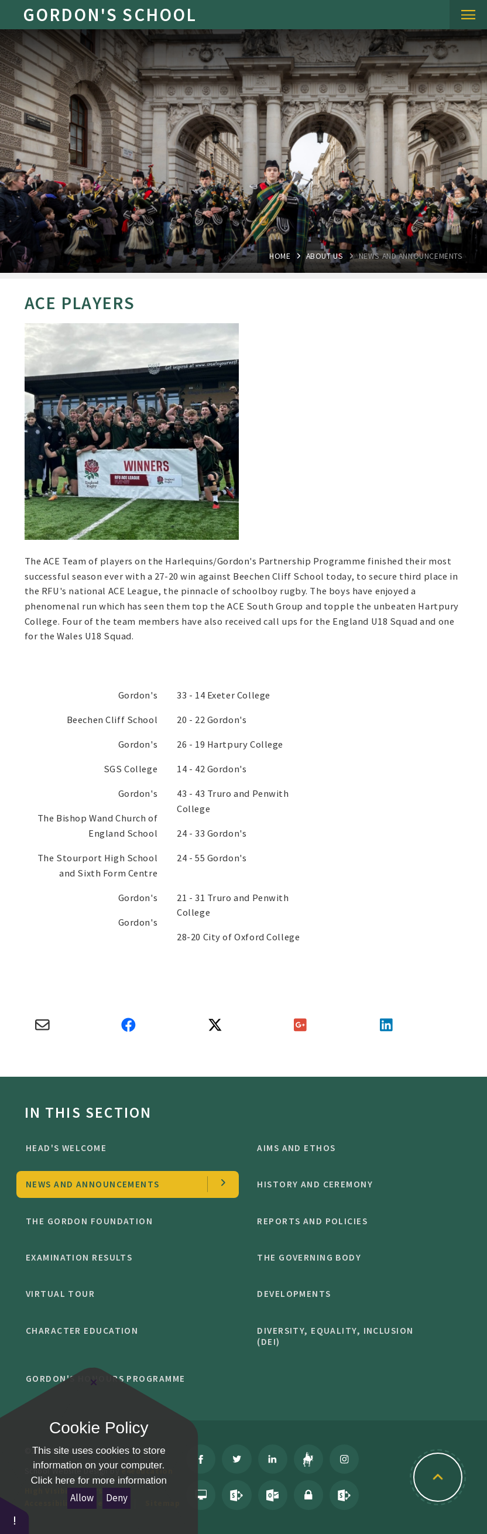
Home (279, 256)
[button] (14, 1515)
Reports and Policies (354, 1221)
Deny (117, 1497)
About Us (325, 256)
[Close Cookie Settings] (93, 1382)
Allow (82, 1497)
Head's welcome (123, 1147)
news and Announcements (411, 256)
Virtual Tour (123, 1293)
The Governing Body (354, 1257)
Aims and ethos (354, 1147)
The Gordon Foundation (123, 1221)
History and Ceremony (354, 1184)
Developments (354, 1293)
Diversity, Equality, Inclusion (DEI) (354, 1336)
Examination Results (123, 1257)
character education (123, 1330)
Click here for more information (99, 1480)
